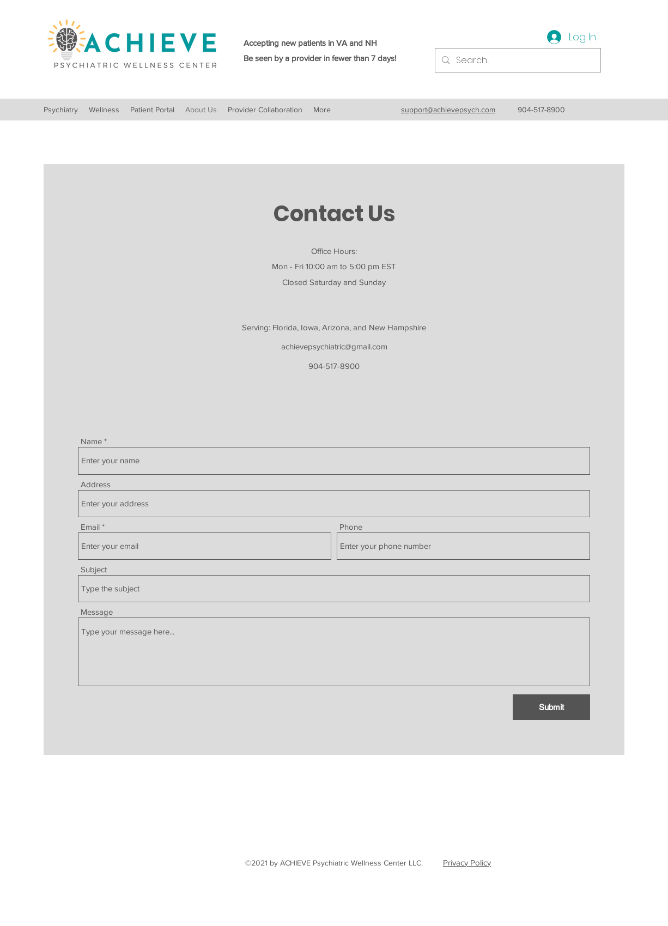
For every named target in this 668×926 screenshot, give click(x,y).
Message (97, 612)
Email (90, 527)
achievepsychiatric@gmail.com (334, 346)
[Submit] (551, 707)
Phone (350, 527)
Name (91, 441)
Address (96, 484)
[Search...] (517, 60)
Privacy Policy (467, 862)
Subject (94, 569)
